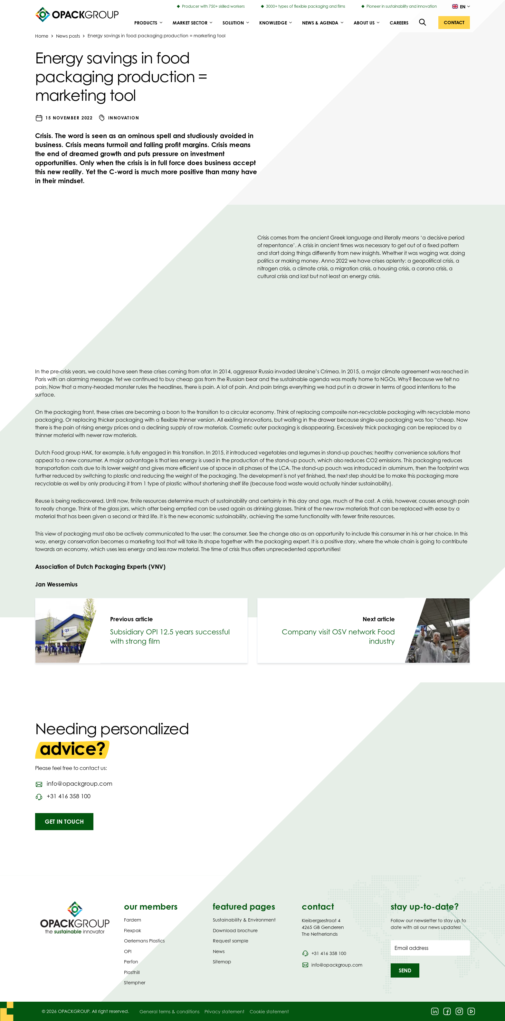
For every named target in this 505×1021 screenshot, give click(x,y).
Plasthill (132, 972)
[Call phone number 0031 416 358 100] (324, 953)
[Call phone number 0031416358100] (63, 796)
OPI (127, 951)
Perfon (131, 961)
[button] (454, 22)
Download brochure (235, 930)
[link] (141, 630)
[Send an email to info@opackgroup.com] (73, 784)
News (218, 951)
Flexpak (132, 930)
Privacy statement (224, 1011)
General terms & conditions (169, 1011)
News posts (68, 35)
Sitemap (222, 961)
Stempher (134, 982)
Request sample (230, 940)
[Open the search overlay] (423, 22)
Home (41, 35)
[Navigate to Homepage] (75, 917)
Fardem (132, 920)
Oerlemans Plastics (144, 940)
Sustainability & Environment (244, 920)
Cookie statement (269, 1011)
